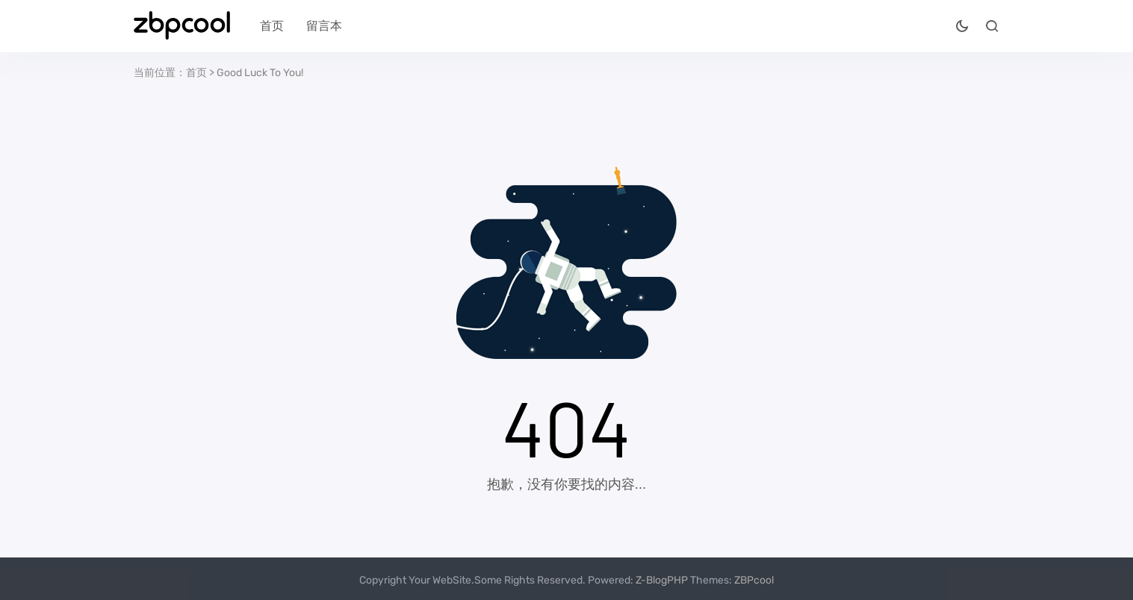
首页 (272, 26)
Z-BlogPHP (662, 580)
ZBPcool (754, 580)
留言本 (324, 26)
